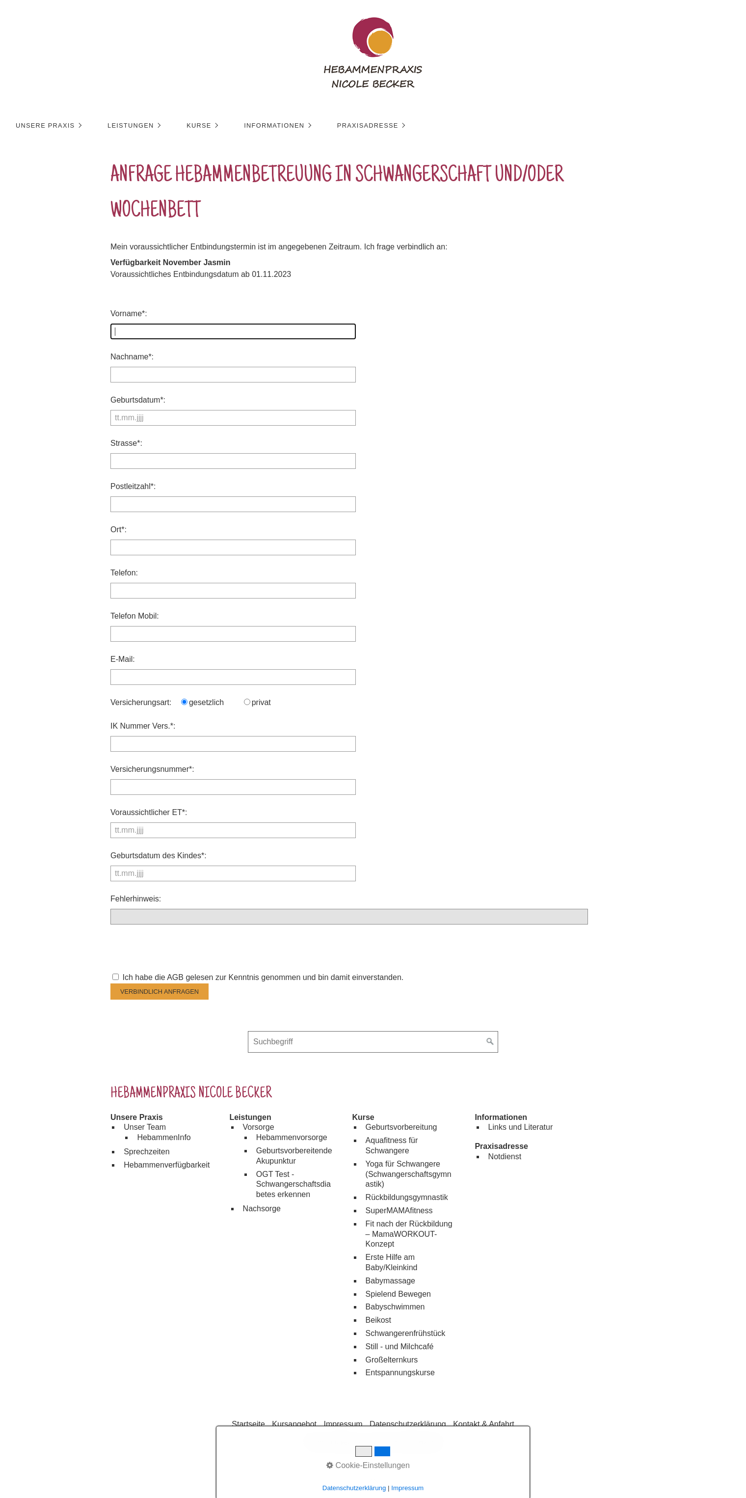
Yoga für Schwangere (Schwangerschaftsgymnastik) (409, 1174)
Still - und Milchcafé (400, 1346)
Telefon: (124, 573)
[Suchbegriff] (373, 1042)
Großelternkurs (392, 1360)
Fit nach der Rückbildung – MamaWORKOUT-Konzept (409, 1234)
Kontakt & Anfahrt (483, 1424)
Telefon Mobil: (134, 616)
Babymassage (390, 1281)
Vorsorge (258, 1127)
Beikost (378, 1320)
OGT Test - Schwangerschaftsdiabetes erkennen (293, 1184)
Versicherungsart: (141, 702)
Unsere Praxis (51, 125)
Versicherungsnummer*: (152, 769)
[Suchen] (490, 1042)
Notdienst (505, 1156)
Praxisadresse (373, 125)
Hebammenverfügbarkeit (167, 1165)
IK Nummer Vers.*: (142, 726)
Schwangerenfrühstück (406, 1333)
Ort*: (118, 529)
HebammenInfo (163, 1137)
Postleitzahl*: (133, 486)
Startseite (248, 1424)
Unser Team (145, 1127)
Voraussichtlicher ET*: (148, 812)
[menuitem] (54, 126)
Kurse (205, 125)
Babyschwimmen (395, 1307)
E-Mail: (122, 659)
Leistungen (137, 125)
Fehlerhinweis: (135, 899)
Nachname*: (132, 357)
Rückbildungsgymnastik (407, 1197)
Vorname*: (128, 313)
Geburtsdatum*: (137, 400)
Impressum (343, 1424)
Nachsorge (262, 1208)
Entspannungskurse (400, 1372)
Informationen (280, 125)
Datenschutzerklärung (408, 1424)
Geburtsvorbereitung (401, 1127)
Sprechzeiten (146, 1151)
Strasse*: (126, 443)
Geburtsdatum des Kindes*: (158, 855)
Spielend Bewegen (398, 1294)
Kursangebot (294, 1424)
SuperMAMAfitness (399, 1210)
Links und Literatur (520, 1127)
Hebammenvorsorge (291, 1137)
